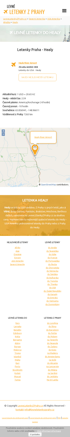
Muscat (17, 376)
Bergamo (17, 340)
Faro (17, 323)
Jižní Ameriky (17, 261)
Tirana (17, 353)
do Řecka (52, 264)
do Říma (52, 326)
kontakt (20, 409)
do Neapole (52, 343)
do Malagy (52, 336)
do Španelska (52, 251)
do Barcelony (52, 330)
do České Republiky (52, 291)
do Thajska (52, 284)
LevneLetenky (30, 405)
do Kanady (52, 294)
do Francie (52, 258)
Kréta (17, 336)
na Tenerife (52, 340)
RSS (59, 418)
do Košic (52, 350)
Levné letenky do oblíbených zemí (15, 418)
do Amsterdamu (52, 357)
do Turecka (52, 281)
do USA (52, 288)
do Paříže (52, 333)
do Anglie (52, 248)
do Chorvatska (52, 268)
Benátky (17, 330)
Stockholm (17, 370)
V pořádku (35, 434)
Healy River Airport (28, 63)
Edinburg (17, 333)
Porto (17, 366)
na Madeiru (52, 353)
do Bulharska (52, 278)
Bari (17, 363)
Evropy (17, 258)
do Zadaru (52, 346)
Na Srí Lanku (52, 380)
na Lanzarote (52, 366)
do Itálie (52, 254)
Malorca (17, 350)
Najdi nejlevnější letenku (38, 77)
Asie (17, 251)
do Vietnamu (52, 301)
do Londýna (52, 323)
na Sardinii (52, 373)
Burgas (17, 346)
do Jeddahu (52, 376)
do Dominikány (52, 304)
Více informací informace (49, 431)
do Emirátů (52, 298)
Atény (17, 343)
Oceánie (17, 254)
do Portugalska (52, 261)
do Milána (52, 370)
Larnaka (17, 326)
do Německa (52, 271)
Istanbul (17, 357)
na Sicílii (52, 360)
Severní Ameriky (17, 264)
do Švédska (52, 274)
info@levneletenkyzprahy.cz (39, 409)
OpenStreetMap (48, 185)
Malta (17, 360)
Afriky (17, 248)
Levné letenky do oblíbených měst (43, 418)
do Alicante (52, 363)
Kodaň (17, 373)
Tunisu (17, 380)
